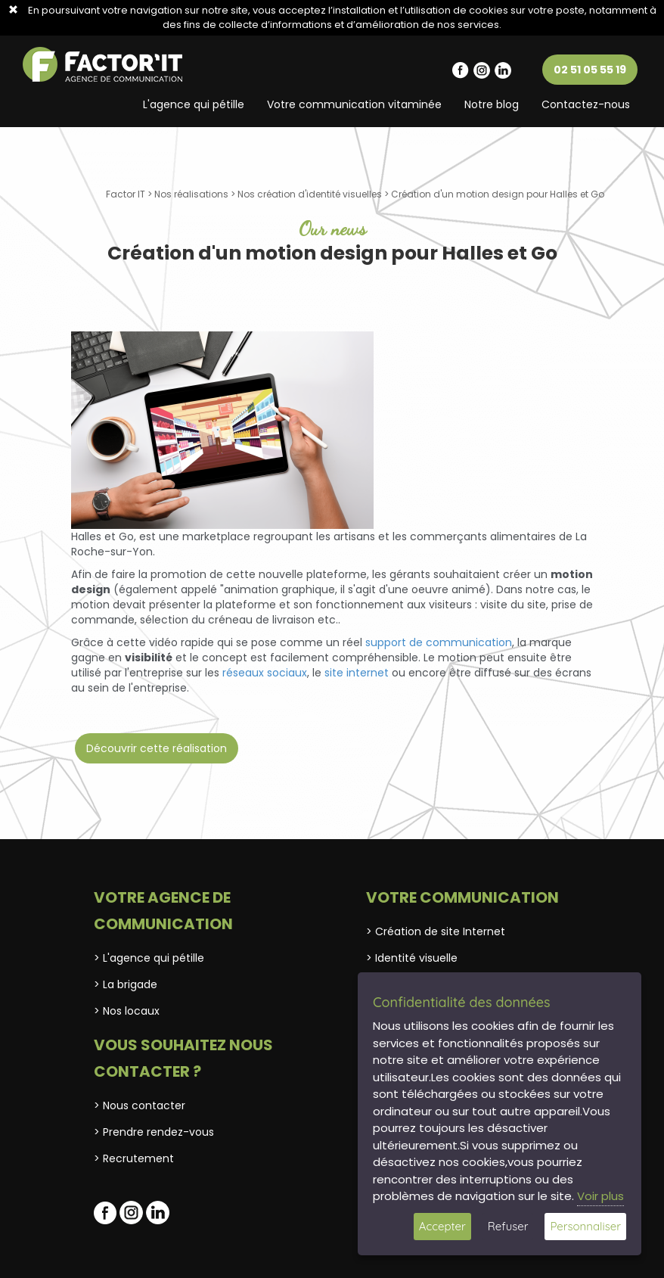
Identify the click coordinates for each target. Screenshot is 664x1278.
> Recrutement (134, 1158)
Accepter (442, 1226)
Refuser (508, 1226)
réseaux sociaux (264, 672)
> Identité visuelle (412, 957)
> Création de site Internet (435, 931)
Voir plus (600, 1196)
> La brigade (125, 984)
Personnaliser (585, 1226)
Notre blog (491, 104)
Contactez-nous (585, 104)
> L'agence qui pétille (149, 957)
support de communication (438, 642)
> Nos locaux (127, 1010)
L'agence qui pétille (193, 104)
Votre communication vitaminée (354, 104)
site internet (356, 672)
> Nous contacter (139, 1105)
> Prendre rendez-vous (154, 1132)
